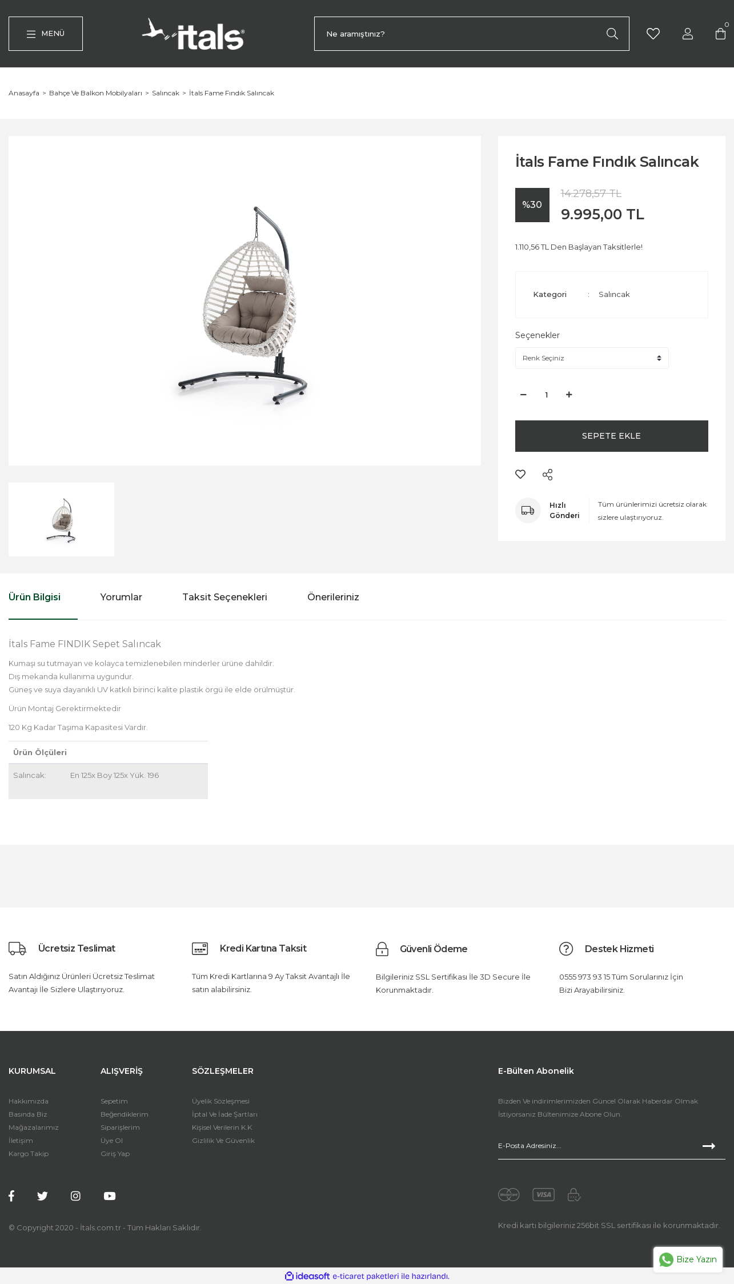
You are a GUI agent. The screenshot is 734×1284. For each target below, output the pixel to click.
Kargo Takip (29, 1154)
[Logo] (195, 34)
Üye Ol (112, 1141)
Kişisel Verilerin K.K (222, 1128)
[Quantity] (546, 396)
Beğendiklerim (125, 1115)
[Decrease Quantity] (523, 396)
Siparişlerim (120, 1128)
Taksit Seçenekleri (224, 598)
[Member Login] (688, 33)
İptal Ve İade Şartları (225, 1115)
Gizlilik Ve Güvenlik (223, 1141)
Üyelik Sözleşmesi (221, 1102)
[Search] (471, 34)
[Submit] (714, 1147)
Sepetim (114, 1102)
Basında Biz (28, 1115)
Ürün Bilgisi (35, 598)
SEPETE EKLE (611, 437)
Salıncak (614, 295)
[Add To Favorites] (520, 475)
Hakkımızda (29, 1102)
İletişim (21, 1141)
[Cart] (721, 33)
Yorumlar (121, 598)
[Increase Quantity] (569, 396)
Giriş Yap (115, 1154)
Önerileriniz (333, 598)
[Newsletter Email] (611, 1147)
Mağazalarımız (34, 1128)
